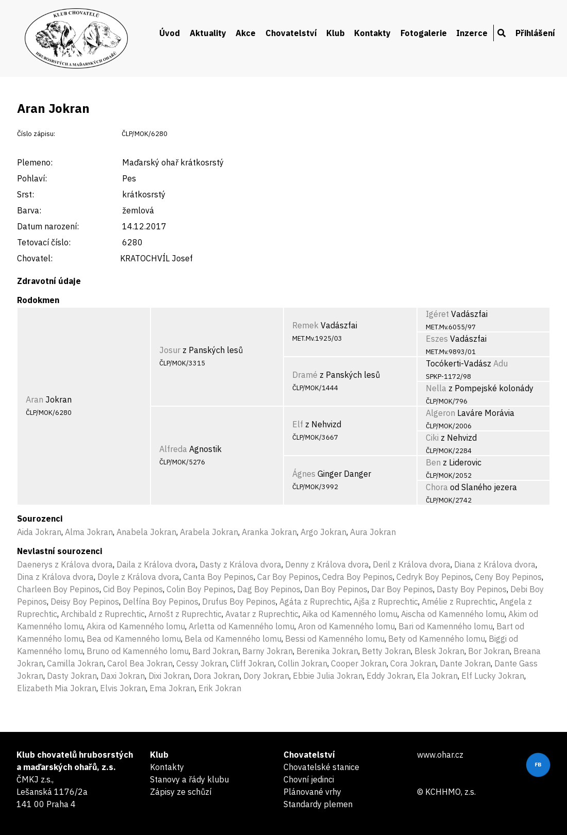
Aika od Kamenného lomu (349, 614)
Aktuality (208, 33)
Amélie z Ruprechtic (459, 601)
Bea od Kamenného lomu (134, 638)
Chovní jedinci (309, 779)
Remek (305, 325)
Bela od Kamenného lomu (233, 638)
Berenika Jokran (327, 651)
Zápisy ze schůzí (180, 792)
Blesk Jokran (439, 651)
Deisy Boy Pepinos (85, 601)
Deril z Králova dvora (412, 564)
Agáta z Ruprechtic (314, 601)
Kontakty (372, 33)
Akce (246, 33)
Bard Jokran (215, 651)
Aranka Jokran (269, 532)
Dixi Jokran (169, 676)
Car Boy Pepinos (288, 577)
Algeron (440, 413)
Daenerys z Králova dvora (65, 564)
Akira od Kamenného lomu (136, 626)
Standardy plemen (318, 804)
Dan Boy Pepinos (336, 589)
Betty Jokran (386, 651)
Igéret (437, 314)
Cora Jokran (413, 663)
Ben (433, 462)
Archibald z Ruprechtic (103, 614)
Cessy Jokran (201, 663)
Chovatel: (35, 258)
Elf (297, 424)
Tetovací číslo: (44, 242)
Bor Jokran (489, 651)
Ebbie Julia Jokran (328, 676)
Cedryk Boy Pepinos (433, 577)
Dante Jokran (465, 663)
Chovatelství (291, 33)
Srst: (25, 194)
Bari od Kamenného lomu (445, 626)
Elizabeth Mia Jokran (56, 688)
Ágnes (303, 474)
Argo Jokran (323, 532)
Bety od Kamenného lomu (436, 638)
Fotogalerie (424, 33)
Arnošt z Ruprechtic (185, 614)
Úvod (169, 33)
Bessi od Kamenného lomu (335, 638)
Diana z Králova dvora (495, 564)
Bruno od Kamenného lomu (138, 651)
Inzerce (472, 33)
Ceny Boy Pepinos (508, 577)
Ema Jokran (172, 688)
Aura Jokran (373, 532)
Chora (437, 487)
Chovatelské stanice (321, 767)
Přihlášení (535, 33)
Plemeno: (35, 162)
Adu (500, 363)
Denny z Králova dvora (327, 564)
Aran (34, 399)
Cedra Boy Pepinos (357, 577)
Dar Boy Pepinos (402, 589)
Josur (169, 350)
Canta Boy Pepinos (218, 577)
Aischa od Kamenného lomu (453, 614)
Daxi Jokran (123, 676)
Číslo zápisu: (36, 133)
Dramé (305, 375)
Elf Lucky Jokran (492, 676)
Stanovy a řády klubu (189, 779)
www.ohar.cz (440, 754)
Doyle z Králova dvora (138, 577)
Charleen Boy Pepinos (58, 589)
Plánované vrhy (312, 792)
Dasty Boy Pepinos (472, 589)
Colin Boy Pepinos (200, 589)
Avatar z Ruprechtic (261, 614)
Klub (335, 33)
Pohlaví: (32, 178)
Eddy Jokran (389, 676)
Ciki (432, 437)
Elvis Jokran (123, 688)
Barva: (29, 210)
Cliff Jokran (252, 663)
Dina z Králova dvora (55, 577)
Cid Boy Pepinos (133, 589)
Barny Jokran (267, 651)
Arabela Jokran (209, 532)
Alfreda (173, 449)
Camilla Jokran (75, 663)
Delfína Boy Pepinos (160, 601)
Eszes (437, 338)
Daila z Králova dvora (156, 564)
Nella (436, 388)
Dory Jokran (266, 676)
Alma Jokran (89, 532)
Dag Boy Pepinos (269, 589)
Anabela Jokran (146, 532)
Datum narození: (48, 226)
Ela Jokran (437, 676)
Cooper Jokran (359, 663)
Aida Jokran (39, 532)
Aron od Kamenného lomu (346, 626)
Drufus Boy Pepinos (239, 601)
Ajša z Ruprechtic (386, 601)
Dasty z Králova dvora (240, 564)
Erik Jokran (219, 688)
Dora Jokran (216, 676)
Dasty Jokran (72, 676)
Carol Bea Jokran (140, 663)
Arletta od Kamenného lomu (241, 626)
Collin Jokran (302, 663)
